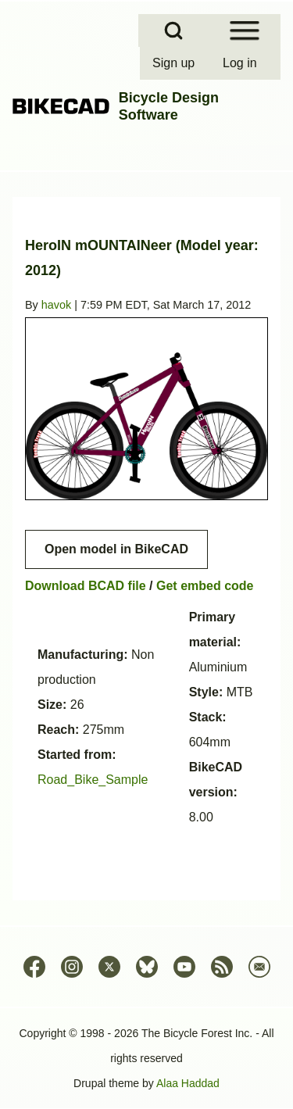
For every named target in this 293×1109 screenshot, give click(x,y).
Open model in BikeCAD (116, 549)
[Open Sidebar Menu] (244, 30)
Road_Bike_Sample (93, 779)
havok (56, 305)
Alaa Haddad (188, 1083)
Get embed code (204, 585)
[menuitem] (175, 63)
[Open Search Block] (173, 30)
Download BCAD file (85, 585)
